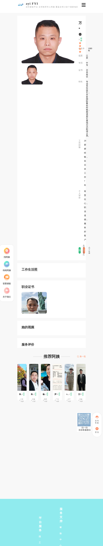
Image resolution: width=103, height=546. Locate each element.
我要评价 (80, 251)
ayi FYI (32, 3)
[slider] (80, 43)
